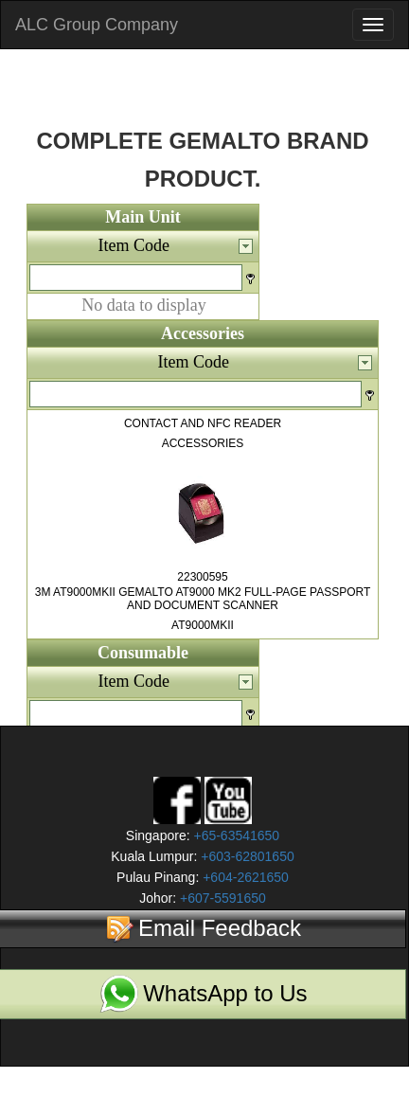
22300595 (202, 577)
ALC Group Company (96, 24)
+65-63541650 (235, 835)
